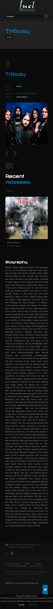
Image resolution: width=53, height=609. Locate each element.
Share (9, 37)
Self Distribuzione (12, 564)
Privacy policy (36, 566)
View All (10, 191)
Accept (21, 604)
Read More (33, 604)
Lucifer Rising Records (17, 566)
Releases (37, 564)
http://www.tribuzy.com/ (27, 93)
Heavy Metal (15, 246)
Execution (13, 242)
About (27, 564)
